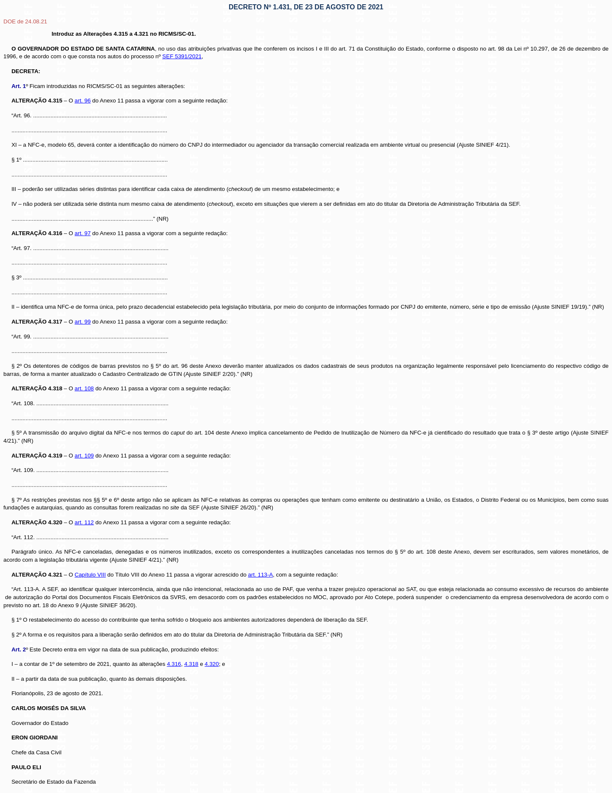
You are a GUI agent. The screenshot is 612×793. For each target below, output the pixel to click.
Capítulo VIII (90, 574)
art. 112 (84, 522)
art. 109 (84, 455)
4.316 (174, 664)
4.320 (212, 664)
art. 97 (83, 233)
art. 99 (83, 321)
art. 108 (84, 388)
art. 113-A (260, 574)
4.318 (191, 664)
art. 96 (83, 100)
